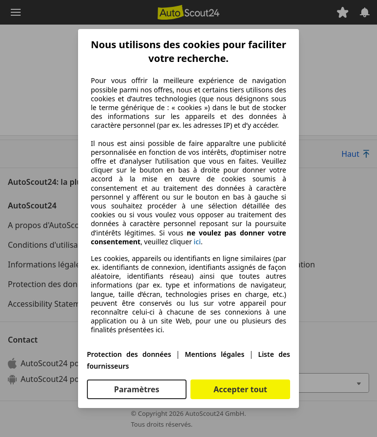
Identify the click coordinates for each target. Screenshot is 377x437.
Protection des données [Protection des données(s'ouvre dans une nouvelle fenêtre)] (129, 354)
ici (197, 241)
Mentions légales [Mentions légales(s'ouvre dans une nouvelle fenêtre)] (214, 354)
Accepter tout (240, 389)
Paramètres (136, 389)
